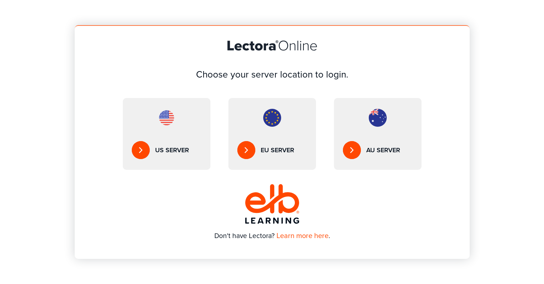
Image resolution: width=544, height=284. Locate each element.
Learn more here (302, 235)
